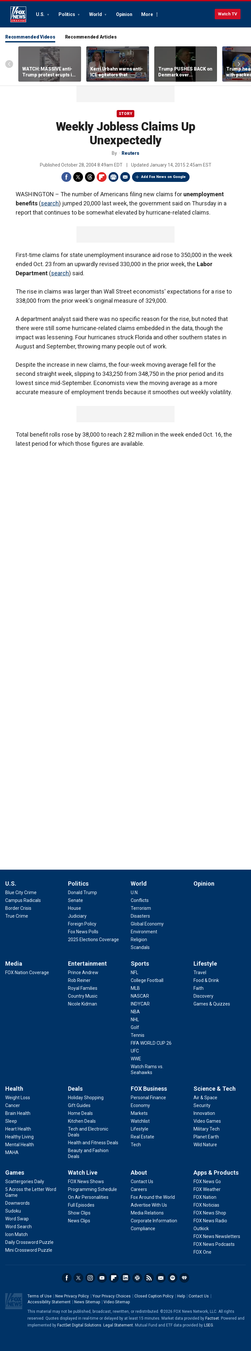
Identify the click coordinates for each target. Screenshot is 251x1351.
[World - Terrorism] (141, 908)
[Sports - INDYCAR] (140, 1003)
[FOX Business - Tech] (136, 1144)
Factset (212, 1318)
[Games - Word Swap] (17, 1218)
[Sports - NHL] (135, 1019)
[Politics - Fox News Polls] (83, 931)
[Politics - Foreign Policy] (82, 923)
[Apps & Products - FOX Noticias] (206, 1205)
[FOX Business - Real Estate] (142, 1136)
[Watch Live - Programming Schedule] (92, 1189)
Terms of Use (39, 1296)
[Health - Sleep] (11, 1121)
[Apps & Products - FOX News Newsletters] (216, 1236)
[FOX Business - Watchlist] (140, 1121)
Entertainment (87, 963)
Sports (140, 963)
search (50, 203)
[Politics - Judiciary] (77, 916)
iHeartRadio (184, 1278)
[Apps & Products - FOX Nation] (204, 1197)
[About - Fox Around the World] (153, 1197)
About (139, 1172)
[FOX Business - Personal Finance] (148, 1097)
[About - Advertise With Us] (149, 1205)
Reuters (130, 153)
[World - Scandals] (140, 947)
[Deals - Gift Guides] (79, 1105)
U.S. (40, 14)
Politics (67, 14)
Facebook (66, 177)
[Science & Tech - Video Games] (207, 1121)
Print (113, 177)
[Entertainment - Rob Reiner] (79, 980)
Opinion (124, 14)
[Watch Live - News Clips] (79, 1220)
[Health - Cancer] (12, 1105)
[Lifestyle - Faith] (198, 988)
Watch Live (82, 1172)
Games (14, 1172)
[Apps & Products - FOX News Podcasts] (214, 1244)
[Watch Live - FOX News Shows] (86, 1181)
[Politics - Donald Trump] (82, 892)
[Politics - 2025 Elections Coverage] (93, 939)
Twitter (78, 177)
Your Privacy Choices (111, 1296)
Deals (75, 1088)
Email (125, 177)
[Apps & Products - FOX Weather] (207, 1189)
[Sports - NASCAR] (140, 996)
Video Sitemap (117, 1302)
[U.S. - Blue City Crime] (21, 892)
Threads (90, 177)
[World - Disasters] (140, 916)
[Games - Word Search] (18, 1226)
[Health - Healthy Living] (19, 1136)
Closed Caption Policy (154, 1296)
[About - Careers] (139, 1189)
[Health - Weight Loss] (17, 1097)
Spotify (172, 1278)
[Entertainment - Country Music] (82, 996)
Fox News (18, 14)
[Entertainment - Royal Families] (82, 988)
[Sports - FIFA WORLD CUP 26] (151, 1043)
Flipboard (102, 177)
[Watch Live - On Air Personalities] (88, 1197)
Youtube (102, 1278)
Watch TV (227, 13)
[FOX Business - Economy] (140, 1105)
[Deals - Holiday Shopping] (86, 1097)
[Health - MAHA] (12, 1152)
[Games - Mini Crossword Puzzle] (28, 1250)
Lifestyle (205, 963)
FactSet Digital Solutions (79, 1325)
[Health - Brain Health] (17, 1113)
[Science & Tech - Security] (201, 1105)
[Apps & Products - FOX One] (202, 1252)
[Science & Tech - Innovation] (204, 1113)
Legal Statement (118, 1325)
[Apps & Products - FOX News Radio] (210, 1220)
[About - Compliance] (143, 1228)
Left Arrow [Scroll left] (9, 64)
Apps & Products (216, 1172)
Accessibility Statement (49, 1302)
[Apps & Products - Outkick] (201, 1228)
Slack (137, 1278)
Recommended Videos (30, 37)
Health (14, 1088)
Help (181, 1296)
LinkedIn (125, 1278)
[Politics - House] (74, 908)
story (125, 113)
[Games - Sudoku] (13, 1211)
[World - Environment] (144, 931)
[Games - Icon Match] (16, 1234)
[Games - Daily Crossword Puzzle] (29, 1242)
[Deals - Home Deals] (80, 1113)
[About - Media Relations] (147, 1212)
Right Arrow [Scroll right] (239, 64)
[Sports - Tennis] (137, 1035)
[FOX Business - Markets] (139, 1113)
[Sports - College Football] (147, 980)
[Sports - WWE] (136, 1058)
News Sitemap (87, 1302)
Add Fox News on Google (163, 177)
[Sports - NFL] (134, 972)
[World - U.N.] (135, 892)
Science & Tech (214, 1088)
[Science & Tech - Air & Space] (205, 1097)
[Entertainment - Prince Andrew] (83, 972)
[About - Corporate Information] (154, 1220)
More (147, 14)
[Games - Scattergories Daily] (24, 1181)
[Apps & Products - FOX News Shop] (209, 1212)
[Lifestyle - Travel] (199, 972)
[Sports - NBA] (135, 1011)
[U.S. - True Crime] (16, 916)
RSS (149, 1278)
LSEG (208, 1325)
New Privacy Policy (72, 1296)
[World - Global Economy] (147, 923)
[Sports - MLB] (135, 988)
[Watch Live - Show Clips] (79, 1212)
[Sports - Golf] (135, 1027)
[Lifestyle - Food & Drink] (206, 980)
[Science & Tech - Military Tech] (206, 1129)
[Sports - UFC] (135, 1050)
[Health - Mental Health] (19, 1144)
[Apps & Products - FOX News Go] (207, 1181)
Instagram (90, 1278)
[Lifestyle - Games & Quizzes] (211, 1003)
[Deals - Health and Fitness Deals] (93, 1142)
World (96, 14)
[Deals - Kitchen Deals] (82, 1121)
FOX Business (149, 1088)
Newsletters (161, 1278)
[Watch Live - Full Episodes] (81, 1205)
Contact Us (199, 1296)
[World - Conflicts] (140, 900)
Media (13, 963)
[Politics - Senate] (75, 900)
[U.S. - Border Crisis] (18, 908)
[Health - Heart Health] (18, 1129)
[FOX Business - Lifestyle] (139, 1129)
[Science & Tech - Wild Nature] (205, 1144)
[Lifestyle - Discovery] (203, 996)
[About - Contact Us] (142, 1181)
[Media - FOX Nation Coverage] (27, 972)
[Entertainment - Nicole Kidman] (82, 1003)
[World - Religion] (139, 939)
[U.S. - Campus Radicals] (23, 900)
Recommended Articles (91, 37)
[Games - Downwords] (17, 1203)
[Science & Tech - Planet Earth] (206, 1136)
